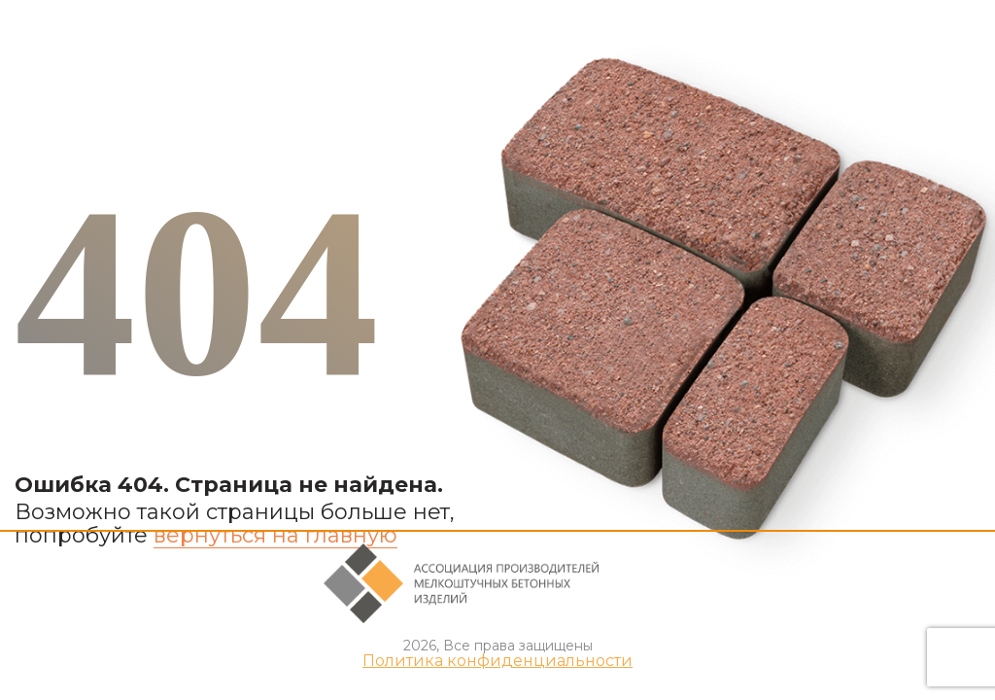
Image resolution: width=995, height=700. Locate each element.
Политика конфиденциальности (497, 661)
